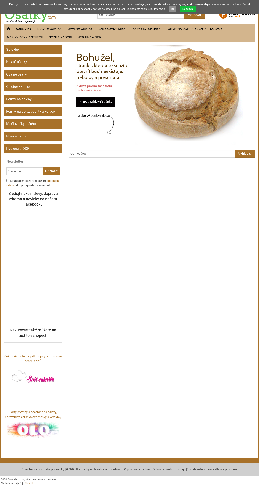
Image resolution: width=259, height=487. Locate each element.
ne (172, 9)
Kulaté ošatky (49, 28)
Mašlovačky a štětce (25, 37)
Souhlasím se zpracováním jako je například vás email (32, 183)
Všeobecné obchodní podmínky (43, 469)
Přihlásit (51, 171)
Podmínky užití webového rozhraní (99, 469)
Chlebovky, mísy (112, 28)
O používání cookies (137, 469)
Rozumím (187, 9)
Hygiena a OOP (89, 37)
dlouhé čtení (82, 9)
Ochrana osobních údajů (169, 469)
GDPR (70, 469)
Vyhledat (194, 14)
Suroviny (24, 28)
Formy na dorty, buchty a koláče (194, 28)
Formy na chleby (145, 28)
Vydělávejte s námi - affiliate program (212, 469)
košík (242, 15)
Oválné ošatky (80, 28)
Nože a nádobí (60, 37)
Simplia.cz (31, 483)
